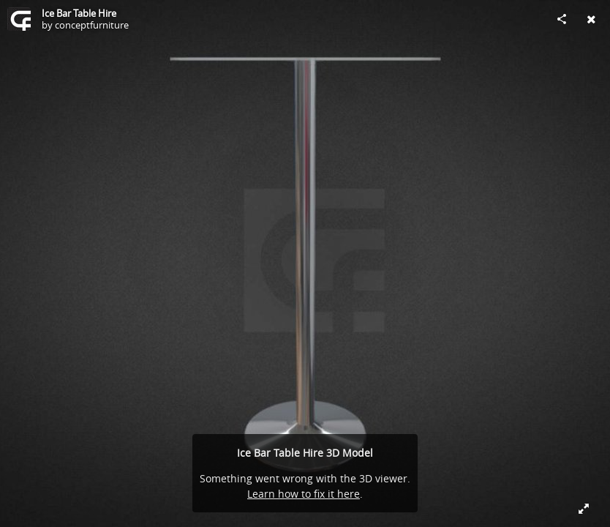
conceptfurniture (92, 24)
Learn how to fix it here (303, 494)
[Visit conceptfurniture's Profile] (19, 19)
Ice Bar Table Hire (79, 13)
